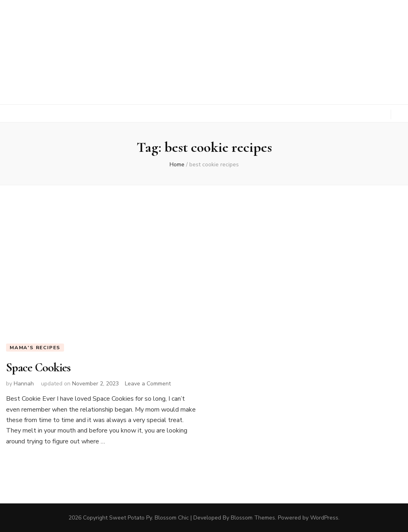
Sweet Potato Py (130, 518)
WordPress (324, 518)
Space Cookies (38, 367)
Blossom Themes (253, 518)
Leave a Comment (148, 383)
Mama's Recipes (35, 347)
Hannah (24, 383)
